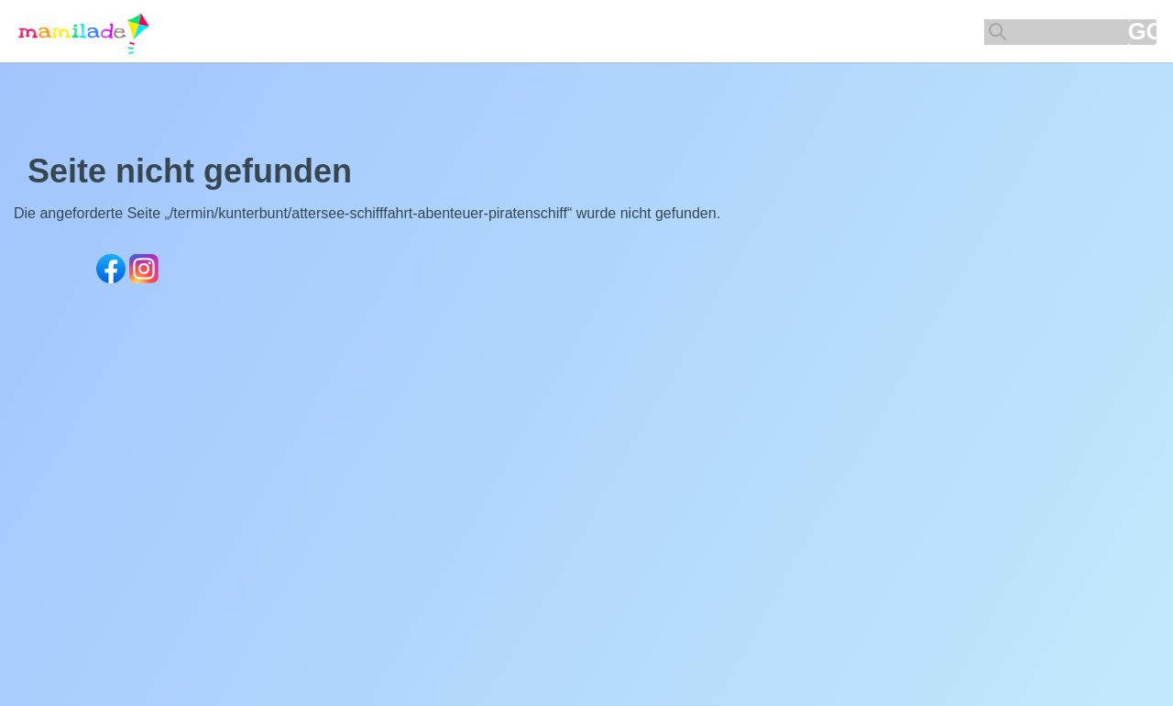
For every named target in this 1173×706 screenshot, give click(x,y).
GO (1142, 31)
